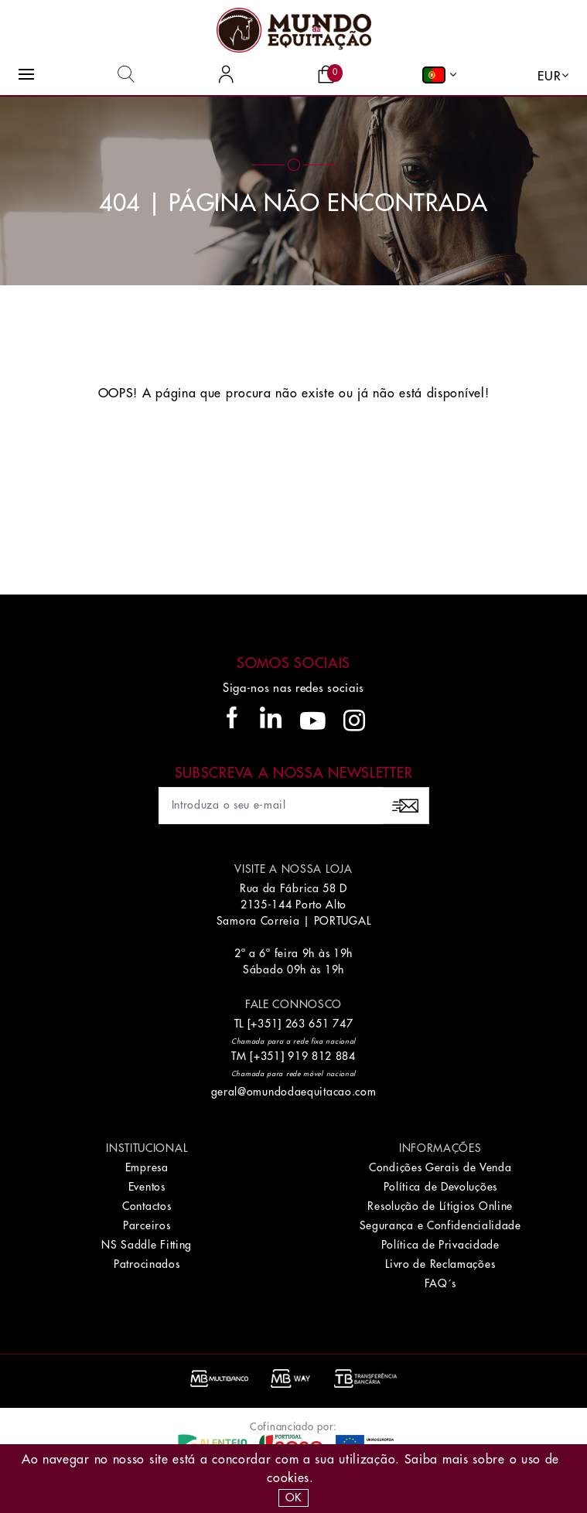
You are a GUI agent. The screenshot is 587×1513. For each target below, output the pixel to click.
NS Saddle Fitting (146, 1244)
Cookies (288, 1478)
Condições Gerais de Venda (440, 1167)
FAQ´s (441, 1283)
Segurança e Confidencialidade (440, 1225)
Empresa (147, 1167)
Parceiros (146, 1225)
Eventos (147, 1186)
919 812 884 (322, 1056)
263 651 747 (319, 1023)
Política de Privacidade (440, 1244)
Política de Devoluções (440, 1186)
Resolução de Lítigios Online (440, 1206)
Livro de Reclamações (440, 1264)
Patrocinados (146, 1264)
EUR (549, 76)
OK (293, 1497)
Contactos (146, 1206)
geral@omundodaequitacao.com (294, 1091)
